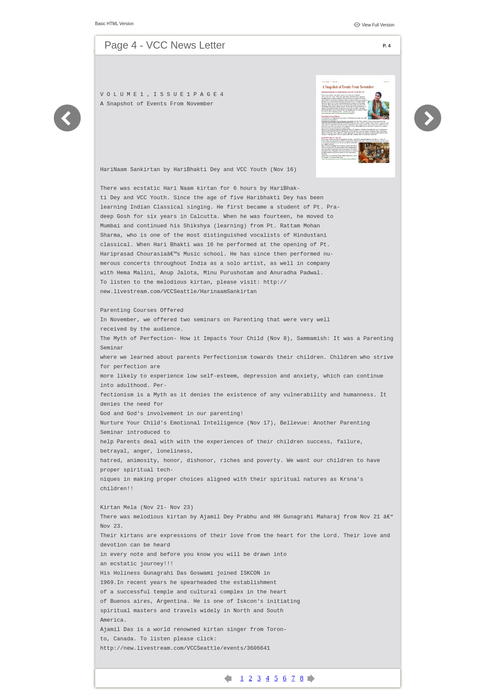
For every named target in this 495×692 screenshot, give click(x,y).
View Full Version (378, 25)
